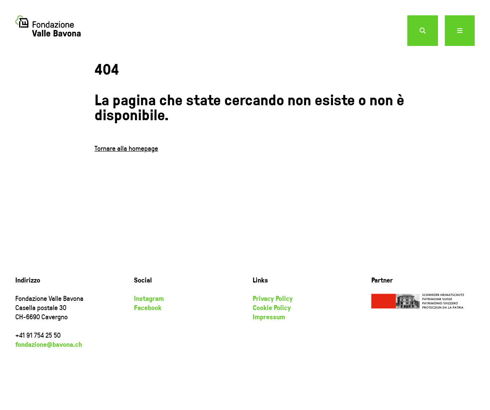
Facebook (148, 307)
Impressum (269, 316)
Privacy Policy (273, 298)
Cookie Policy (272, 307)
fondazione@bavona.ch (48, 344)
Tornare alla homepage (126, 148)
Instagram (149, 298)
